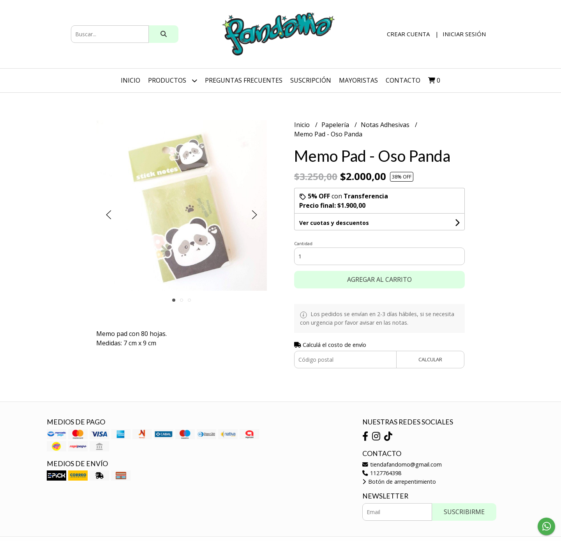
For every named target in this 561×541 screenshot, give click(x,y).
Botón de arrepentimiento (399, 481)
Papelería (336, 124)
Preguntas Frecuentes (243, 80)
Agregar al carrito (379, 279)
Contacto (403, 80)
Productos (172, 80)
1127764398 (381, 473)
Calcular (430, 359)
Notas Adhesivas (386, 124)
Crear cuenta (408, 34)
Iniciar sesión (464, 34)
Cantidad (303, 243)
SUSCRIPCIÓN (310, 80)
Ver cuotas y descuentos (334, 222)
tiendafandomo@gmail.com (402, 464)
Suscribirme (464, 511)
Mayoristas (358, 80)
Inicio (130, 80)
